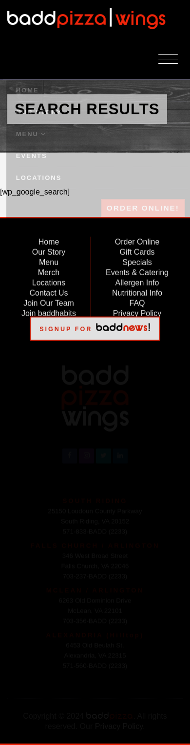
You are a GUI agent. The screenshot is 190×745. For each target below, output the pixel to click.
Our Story (48, 250)
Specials (137, 260)
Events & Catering (137, 270)
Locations (49, 281)
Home (48, 240)
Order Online (137, 240)
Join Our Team (48, 301)
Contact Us (48, 291)
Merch (48, 270)
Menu (48, 260)
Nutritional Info (137, 291)
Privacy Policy (137, 311)
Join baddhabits (48, 311)
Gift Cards (137, 250)
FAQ (137, 301)
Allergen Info (137, 281)
